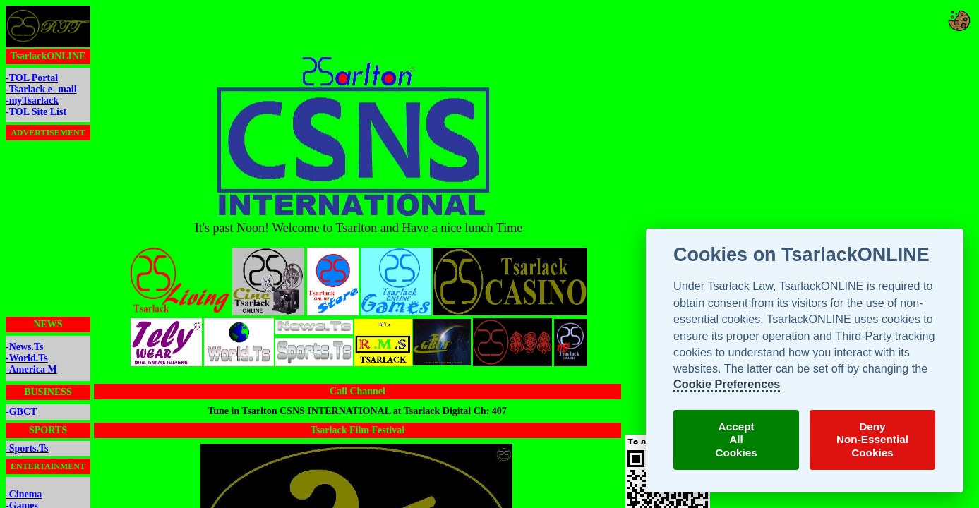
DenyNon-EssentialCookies (872, 440)
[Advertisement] (357, 29)
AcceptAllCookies (736, 440)
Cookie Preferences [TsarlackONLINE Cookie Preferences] (726, 383)
